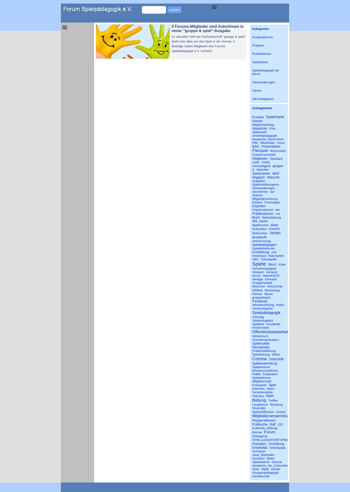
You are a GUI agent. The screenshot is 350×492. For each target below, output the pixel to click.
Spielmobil (259, 132)
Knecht (274, 229)
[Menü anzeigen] (214, 7)
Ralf (273, 424)
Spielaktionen (261, 378)
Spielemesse (261, 367)
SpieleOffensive (263, 412)
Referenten (260, 233)
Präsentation (271, 146)
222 (280, 424)
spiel (275, 173)
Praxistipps (272, 202)
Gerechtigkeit (261, 166)
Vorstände (273, 324)
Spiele (259, 264)
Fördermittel (260, 327)
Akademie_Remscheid (267, 139)
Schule (281, 412)
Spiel (272, 385)
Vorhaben (259, 451)
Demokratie (260, 347)
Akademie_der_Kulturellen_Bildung (276, 465)
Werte (276, 354)
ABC (255, 259)
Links (255, 162)
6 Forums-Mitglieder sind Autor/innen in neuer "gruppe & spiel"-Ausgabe (208, 28)
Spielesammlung (264, 363)
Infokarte (271, 279)
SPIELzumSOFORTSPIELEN (272, 440)
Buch (256, 217)
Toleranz (258, 396)
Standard (276, 158)
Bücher (257, 432)
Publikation (270, 374)
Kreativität (259, 448)
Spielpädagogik (266, 312)
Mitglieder (260, 158)
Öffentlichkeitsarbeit (270, 331)
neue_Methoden (263, 455)
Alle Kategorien (263, 99)
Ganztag (258, 317)
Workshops (272, 290)
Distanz (257, 202)
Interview (258, 388)
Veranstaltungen (263, 82)
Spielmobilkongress (265, 184)
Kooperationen (262, 37)
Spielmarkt (275, 117)
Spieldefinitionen (263, 248)
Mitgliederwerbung (265, 199)
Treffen (273, 400)
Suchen (174, 10)
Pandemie (259, 301)
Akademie (259, 128)
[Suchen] (154, 10)
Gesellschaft (260, 476)
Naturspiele (276, 256)
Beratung (276, 404)
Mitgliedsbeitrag (263, 125)
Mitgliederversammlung (272, 416)
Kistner (257, 121)
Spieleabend (261, 462)
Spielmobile (261, 343)
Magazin (258, 177)
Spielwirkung (261, 354)
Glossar (277, 462)
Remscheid (278, 151)
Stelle (265, 469)
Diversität (258, 408)
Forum (269, 432)
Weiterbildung (271, 217)
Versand (271, 272)
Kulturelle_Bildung (264, 428)
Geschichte (274, 286)
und (273, 252)
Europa (258, 117)
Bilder (270, 458)
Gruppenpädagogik (265, 472)
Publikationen (261, 54)
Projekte (258, 45)
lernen (256, 275)
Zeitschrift (276, 359)
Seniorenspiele (262, 392)
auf (272, 191)
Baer (274, 225)
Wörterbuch (260, 336)
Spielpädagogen (264, 245)
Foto (272, 128)
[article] (171, 41)
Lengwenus (260, 404)
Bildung (259, 400)
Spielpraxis (260, 62)
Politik (256, 374)
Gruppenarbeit (262, 283)
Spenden (262, 169)
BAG (255, 146)
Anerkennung (261, 241)
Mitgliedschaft (261, 381)
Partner (257, 294)
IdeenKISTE (271, 275)
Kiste (281, 264)
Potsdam (259, 444)
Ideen (271, 388)
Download (259, 256)
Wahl (270, 396)
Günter (275, 469)
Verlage (257, 279)
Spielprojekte (261, 173)
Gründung (276, 444)
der (277, 209)
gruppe (278, 166)
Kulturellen (259, 229)
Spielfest (258, 324)
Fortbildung (260, 252)
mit (278, 214)
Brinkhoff (259, 237)
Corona (259, 358)
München (258, 286)
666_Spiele (260, 221)
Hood (280, 143)
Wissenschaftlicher (265, 370)
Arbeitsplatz (277, 448)
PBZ (255, 143)
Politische (259, 424)
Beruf (272, 264)
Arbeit (266, 162)
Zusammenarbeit (264, 154)
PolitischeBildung (264, 351)
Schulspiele (269, 259)
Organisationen (262, 209)
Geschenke (260, 191)
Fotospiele (259, 385)
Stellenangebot (262, 320)
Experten (259, 206)
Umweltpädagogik (264, 135)
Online (257, 290)
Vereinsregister (262, 308)
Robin (280, 305)
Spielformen (260, 225)
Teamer (257, 195)
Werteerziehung (263, 305)
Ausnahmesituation (265, 340)
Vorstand (258, 458)
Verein (256, 90)
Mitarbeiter (267, 143)
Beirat (268, 294)
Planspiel (260, 150)
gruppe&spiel (261, 297)
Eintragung (259, 436)
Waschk (273, 177)
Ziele (255, 469)
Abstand (258, 272)
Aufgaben (259, 181)
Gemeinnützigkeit (264, 268)
